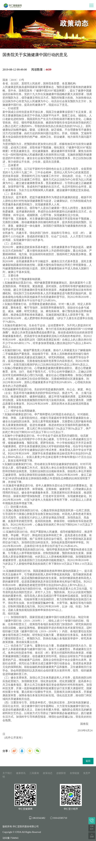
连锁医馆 (61, 773)
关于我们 (7, 773)
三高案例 (34, 773)
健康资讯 (21, 773)
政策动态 (47, 773)
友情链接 (74, 773)
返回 (88, 761)
